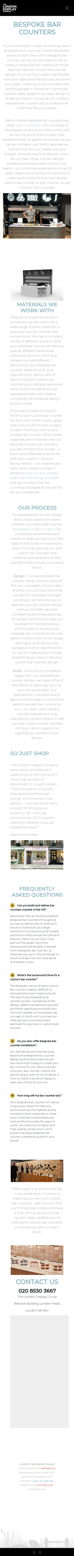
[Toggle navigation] (67, 8)
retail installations (29, 125)
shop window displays (42, 473)
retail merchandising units (31, 478)
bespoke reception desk (35, 529)
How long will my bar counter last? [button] (36, 1095)
